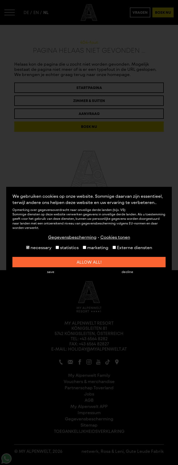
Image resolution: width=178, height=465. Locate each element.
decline (127, 271)
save (50, 271)
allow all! (89, 261)
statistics (67, 247)
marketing (95, 247)
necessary (38, 247)
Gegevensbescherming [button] (72, 237)
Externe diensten (132, 247)
